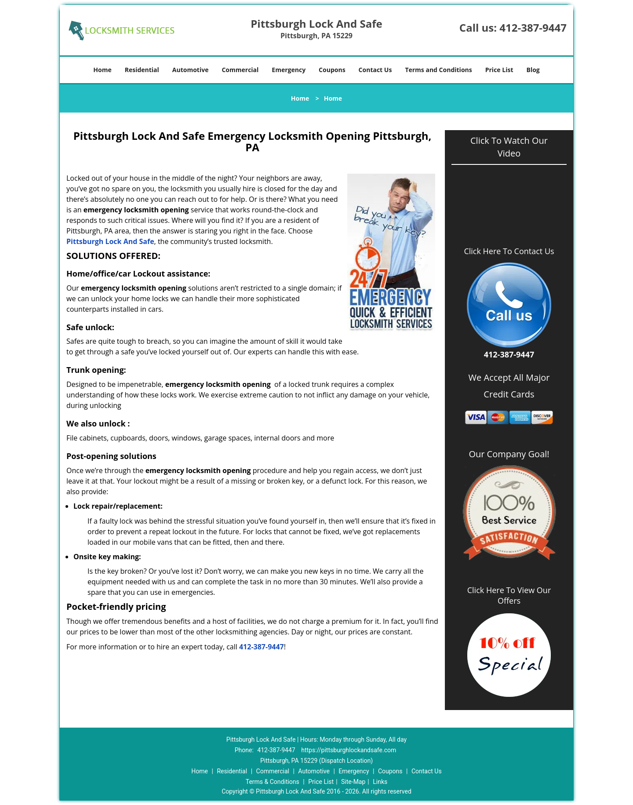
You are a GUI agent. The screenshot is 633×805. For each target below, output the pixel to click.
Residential (142, 70)
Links (380, 781)
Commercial (240, 70)
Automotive (190, 70)
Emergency (289, 70)
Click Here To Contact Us (509, 251)
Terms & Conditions (272, 781)
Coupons (332, 70)
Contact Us (375, 70)
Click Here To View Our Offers (509, 595)
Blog (532, 70)
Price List (499, 70)
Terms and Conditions (438, 70)
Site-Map (353, 781)
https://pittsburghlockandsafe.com (348, 750)
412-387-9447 (533, 27)
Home (102, 70)
